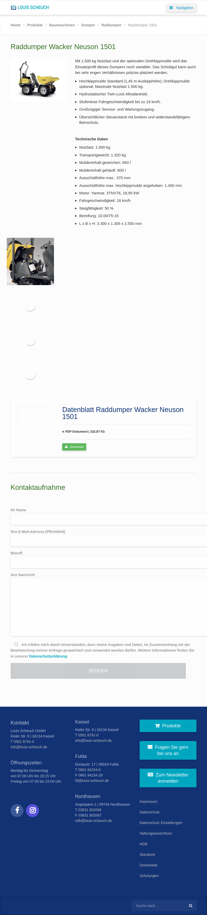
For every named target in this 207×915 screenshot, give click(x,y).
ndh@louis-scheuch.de (93, 821)
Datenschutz (150, 812)
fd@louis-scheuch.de (92, 781)
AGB (143, 844)
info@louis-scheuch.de (29, 747)
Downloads (148, 865)
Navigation (181, 8)
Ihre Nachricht (103, 604)
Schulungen (149, 876)
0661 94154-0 (89, 770)
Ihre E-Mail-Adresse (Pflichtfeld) (103, 538)
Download (74, 447)
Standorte (147, 854)
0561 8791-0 (24, 741)
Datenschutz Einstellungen (161, 823)
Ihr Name (103, 516)
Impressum (148, 801)
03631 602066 (89, 810)
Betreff (103, 559)
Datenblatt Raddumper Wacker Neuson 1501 (123, 413)
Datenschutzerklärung (48, 656)
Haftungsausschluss (156, 833)
